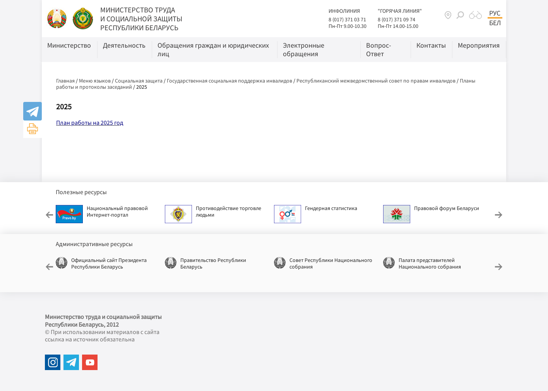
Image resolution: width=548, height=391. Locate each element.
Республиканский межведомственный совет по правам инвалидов (376, 80)
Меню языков (95, 80)
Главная (65, 80)
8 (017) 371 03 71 (347, 19)
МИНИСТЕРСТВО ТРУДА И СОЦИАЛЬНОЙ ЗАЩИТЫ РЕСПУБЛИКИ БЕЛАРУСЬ (141, 18)
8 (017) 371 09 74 (396, 19)
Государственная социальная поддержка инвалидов (229, 80)
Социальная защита (139, 80)
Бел (495, 23)
